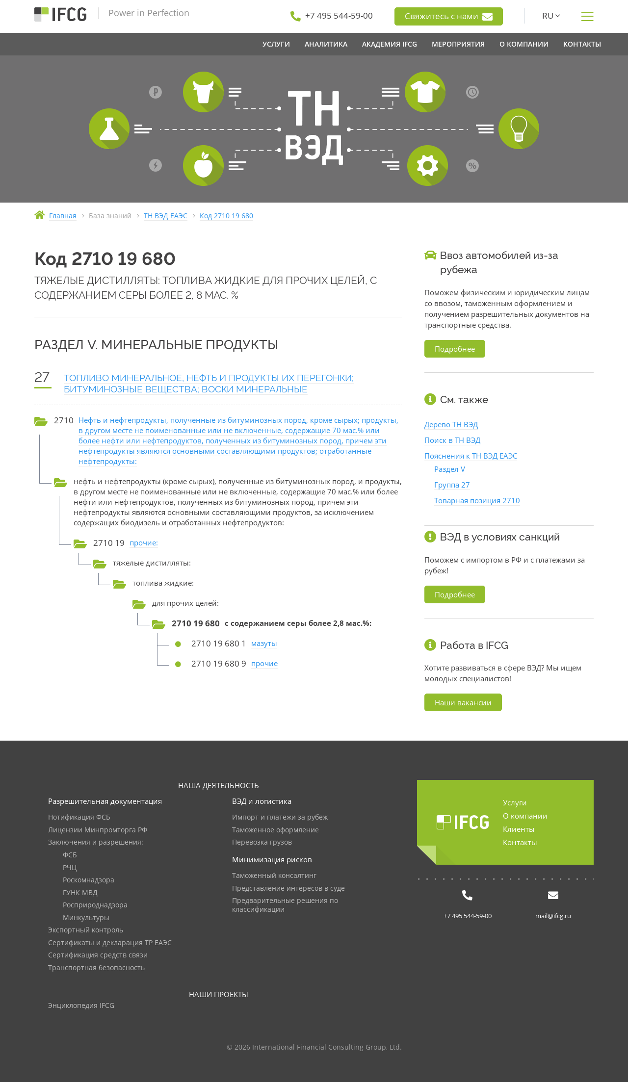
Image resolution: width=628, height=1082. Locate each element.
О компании (525, 816)
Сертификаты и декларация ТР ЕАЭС (110, 943)
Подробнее (455, 349)
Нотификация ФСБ (79, 817)
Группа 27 (452, 484)
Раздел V (449, 469)
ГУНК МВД (80, 893)
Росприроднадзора (95, 905)
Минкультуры (86, 918)
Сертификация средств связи (98, 955)
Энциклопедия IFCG (81, 1006)
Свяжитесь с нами (449, 16)
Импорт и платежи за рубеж (280, 817)
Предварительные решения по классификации (285, 905)
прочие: (144, 542)
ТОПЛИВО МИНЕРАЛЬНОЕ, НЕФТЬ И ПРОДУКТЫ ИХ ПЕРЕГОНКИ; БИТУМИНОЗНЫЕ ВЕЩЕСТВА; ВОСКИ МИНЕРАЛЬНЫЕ (209, 383)
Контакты (520, 842)
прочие (264, 663)
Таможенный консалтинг (274, 876)
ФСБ (70, 855)
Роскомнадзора (88, 880)
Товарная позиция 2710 (477, 500)
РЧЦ (70, 868)
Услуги (515, 802)
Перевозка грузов (262, 842)
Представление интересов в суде (288, 888)
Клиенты (519, 829)
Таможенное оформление (275, 830)
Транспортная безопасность (96, 968)
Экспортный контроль (85, 930)
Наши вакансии (463, 702)
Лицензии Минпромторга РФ (97, 830)
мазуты (264, 643)
